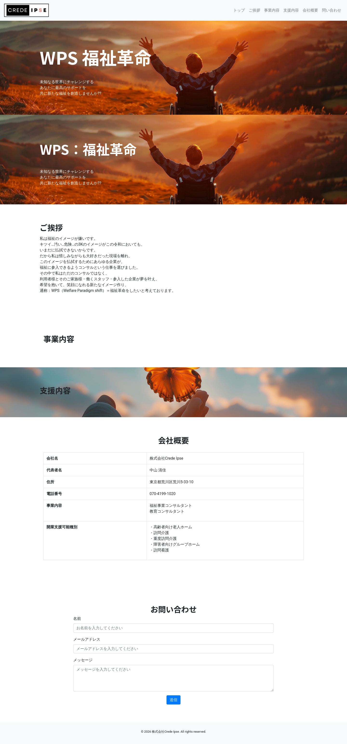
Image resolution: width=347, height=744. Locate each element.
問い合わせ (331, 10)
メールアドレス (86, 639)
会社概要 (310, 10)
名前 (77, 618)
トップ (239, 10)
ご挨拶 (254, 10)
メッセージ (83, 660)
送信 (173, 699)
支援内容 (291, 10)
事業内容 (272, 10)
